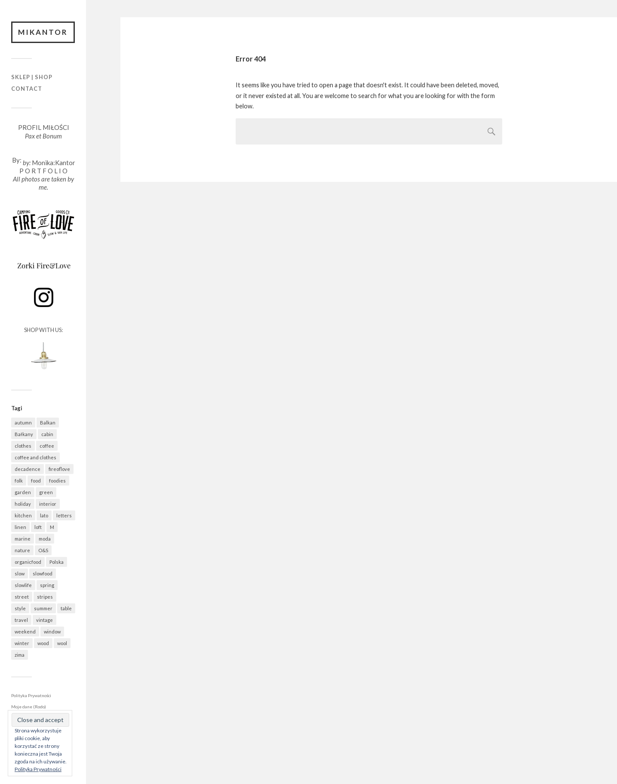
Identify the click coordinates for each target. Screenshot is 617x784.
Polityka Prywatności (31, 695)
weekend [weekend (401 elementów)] (25, 631)
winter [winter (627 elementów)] (22, 643)
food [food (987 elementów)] (36, 480)
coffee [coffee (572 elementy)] (47, 446)
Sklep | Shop (31, 77)
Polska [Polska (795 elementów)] (56, 562)
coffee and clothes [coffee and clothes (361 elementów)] (35, 457)
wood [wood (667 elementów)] (43, 643)
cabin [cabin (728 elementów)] (47, 434)
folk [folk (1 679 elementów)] (19, 480)
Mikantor (43, 32)
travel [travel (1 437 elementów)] (21, 620)
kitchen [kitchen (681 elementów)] (23, 515)
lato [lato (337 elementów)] (44, 515)
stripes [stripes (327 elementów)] (45, 597)
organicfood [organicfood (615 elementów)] (28, 562)
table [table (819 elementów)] (66, 608)
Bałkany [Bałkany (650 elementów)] (24, 434)
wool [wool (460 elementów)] (62, 643)
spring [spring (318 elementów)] (47, 585)
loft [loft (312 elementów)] (38, 527)
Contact (26, 88)
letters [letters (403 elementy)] (64, 515)
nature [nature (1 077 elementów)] (22, 550)
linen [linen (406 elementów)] (20, 527)
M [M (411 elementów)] (52, 527)
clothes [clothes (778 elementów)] (23, 446)
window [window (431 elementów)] (52, 631)
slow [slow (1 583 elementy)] (20, 573)
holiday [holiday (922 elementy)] (23, 504)
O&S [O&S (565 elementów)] (43, 550)
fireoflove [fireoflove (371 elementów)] (59, 469)
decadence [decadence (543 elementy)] (27, 469)
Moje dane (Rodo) (28, 706)
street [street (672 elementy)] (22, 597)
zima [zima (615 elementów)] (20, 655)
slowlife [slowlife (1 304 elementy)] (23, 585)
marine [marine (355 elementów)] (23, 538)
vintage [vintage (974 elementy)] (44, 620)
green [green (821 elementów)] (46, 492)
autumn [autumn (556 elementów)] (23, 422)
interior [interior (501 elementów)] (47, 504)
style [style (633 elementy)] (20, 608)
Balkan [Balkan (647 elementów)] (47, 422)
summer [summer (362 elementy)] (43, 608)
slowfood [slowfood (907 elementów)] (42, 573)
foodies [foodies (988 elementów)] (57, 480)
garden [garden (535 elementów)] (23, 492)
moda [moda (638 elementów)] (45, 538)
